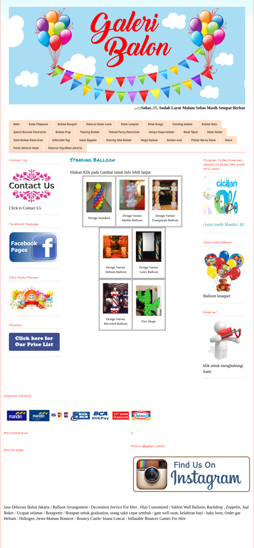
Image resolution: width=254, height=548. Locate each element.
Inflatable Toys (61, 140)
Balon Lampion (130, 124)
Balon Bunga (155, 124)
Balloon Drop (63, 132)
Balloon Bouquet (67, 124)
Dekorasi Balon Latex (99, 124)
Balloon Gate (209, 124)
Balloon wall (174, 140)
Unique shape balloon (161, 132)
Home (16, 124)
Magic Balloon (149, 140)
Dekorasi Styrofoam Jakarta (65, 148)
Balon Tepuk (191, 132)
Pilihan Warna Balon (203, 140)
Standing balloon (182, 124)
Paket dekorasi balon (26, 148)
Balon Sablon (214, 132)
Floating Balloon (90, 132)
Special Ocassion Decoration (29, 132)
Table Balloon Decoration (28, 140)
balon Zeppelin (88, 140)
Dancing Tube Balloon (119, 140)
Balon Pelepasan (38, 124)
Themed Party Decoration (124, 132)
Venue (228, 140)
